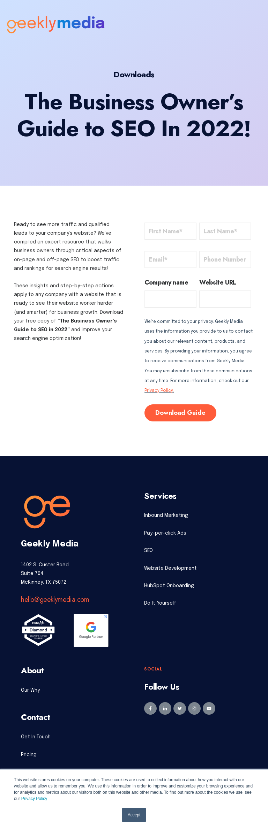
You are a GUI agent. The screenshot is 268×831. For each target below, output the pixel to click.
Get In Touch (36, 737)
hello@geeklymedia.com (55, 600)
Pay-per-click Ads (165, 533)
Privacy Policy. (159, 391)
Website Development (170, 568)
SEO (148, 550)
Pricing (29, 754)
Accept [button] (134, 815)
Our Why (30, 690)
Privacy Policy (34, 798)
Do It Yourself (160, 603)
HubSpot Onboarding (169, 585)
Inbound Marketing (166, 515)
